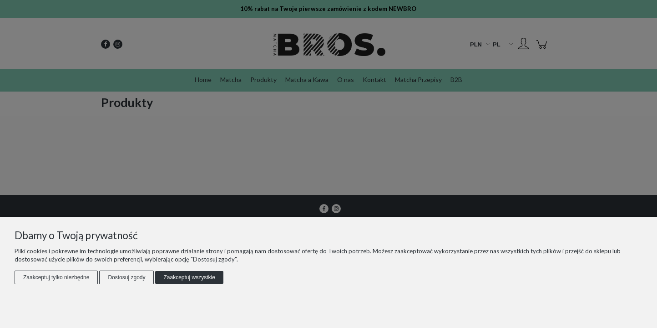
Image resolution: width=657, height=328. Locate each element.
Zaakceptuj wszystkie (189, 277)
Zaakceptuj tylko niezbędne (56, 277)
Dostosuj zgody (126, 277)
